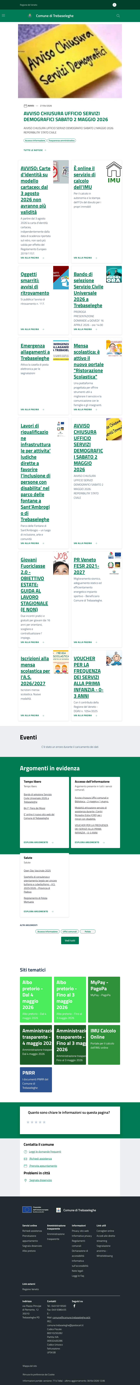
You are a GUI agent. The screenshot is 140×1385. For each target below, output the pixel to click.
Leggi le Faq (78, 1276)
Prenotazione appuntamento (30, 1238)
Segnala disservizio (32, 1246)
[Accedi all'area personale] (115, 5)
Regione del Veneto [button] (28, 4)
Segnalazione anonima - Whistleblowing (105, 1251)
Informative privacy (82, 1236)
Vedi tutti (70, 940)
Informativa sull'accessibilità (80, 1263)
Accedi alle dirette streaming (106, 1238)
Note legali (77, 1271)
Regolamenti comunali (78, 1243)
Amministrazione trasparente (56, 1236)
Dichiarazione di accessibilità (80, 1253)
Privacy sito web (80, 1231)
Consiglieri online (105, 1231)
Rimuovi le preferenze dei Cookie (39, 1374)
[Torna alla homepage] (77, 1210)
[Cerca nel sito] (118, 16)
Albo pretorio (29, 1251)
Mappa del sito (30, 1366)
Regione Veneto (30, 1289)
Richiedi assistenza (32, 1231)
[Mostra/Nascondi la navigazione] (3, 15)
